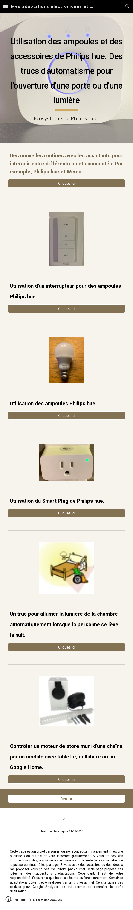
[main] (66, 77)
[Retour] (66, 798)
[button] (5, 6)
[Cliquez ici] (66, 183)
